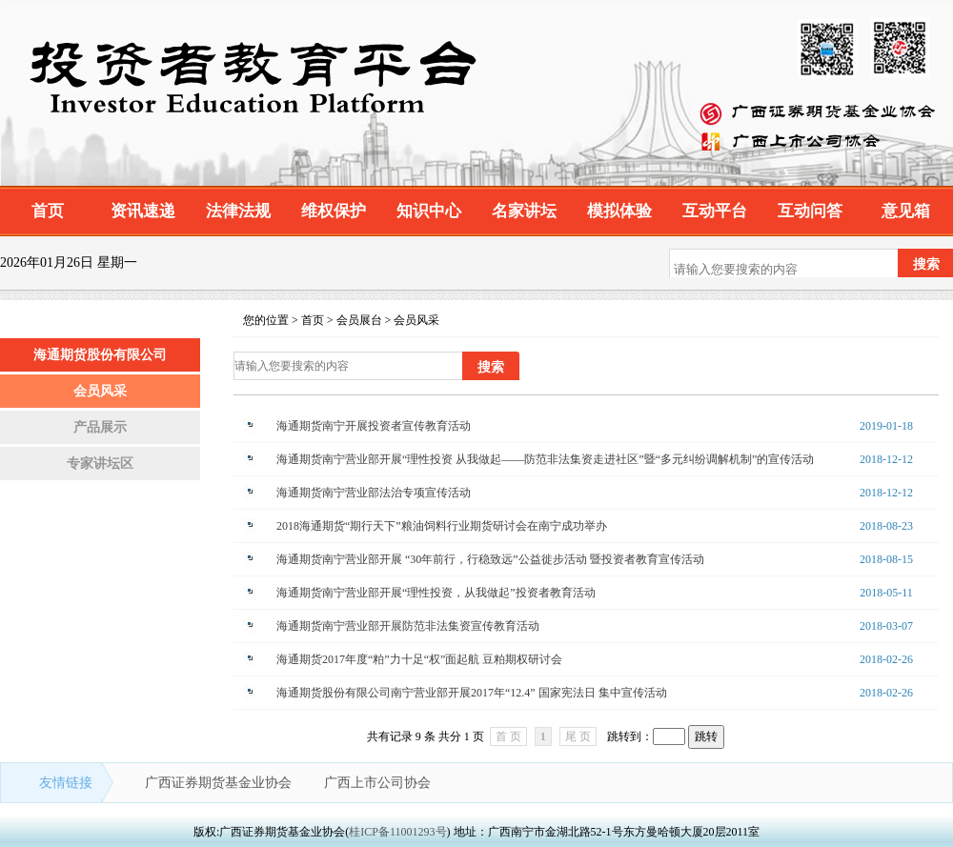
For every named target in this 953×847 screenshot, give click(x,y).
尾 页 (578, 736)
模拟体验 (619, 211)
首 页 (508, 736)
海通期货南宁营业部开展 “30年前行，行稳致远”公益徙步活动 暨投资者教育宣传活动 (490, 559)
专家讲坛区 (100, 463)
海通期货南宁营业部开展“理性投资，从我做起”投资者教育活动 (436, 592)
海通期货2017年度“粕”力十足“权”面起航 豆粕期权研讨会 (419, 659)
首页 (47, 211)
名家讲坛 (524, 211)
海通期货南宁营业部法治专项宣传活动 (373, 492)
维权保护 (333, 211)
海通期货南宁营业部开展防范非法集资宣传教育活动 (407, 626)
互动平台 (714, 211)
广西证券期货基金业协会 (220, 783)
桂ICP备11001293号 (397, 831)
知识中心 (428, 211)
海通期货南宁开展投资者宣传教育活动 (373, 426)
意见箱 (906, 211)
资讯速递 (143, 211)
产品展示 (100, 427)
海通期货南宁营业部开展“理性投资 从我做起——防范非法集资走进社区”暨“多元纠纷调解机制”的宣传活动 (545, 459)
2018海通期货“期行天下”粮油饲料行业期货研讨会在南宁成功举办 (441, 526)
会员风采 (100, 391)
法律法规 (238, 211)
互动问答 (810, 211)
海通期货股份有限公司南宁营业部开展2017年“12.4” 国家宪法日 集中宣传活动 (471, 692)
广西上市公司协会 (377, 783)
